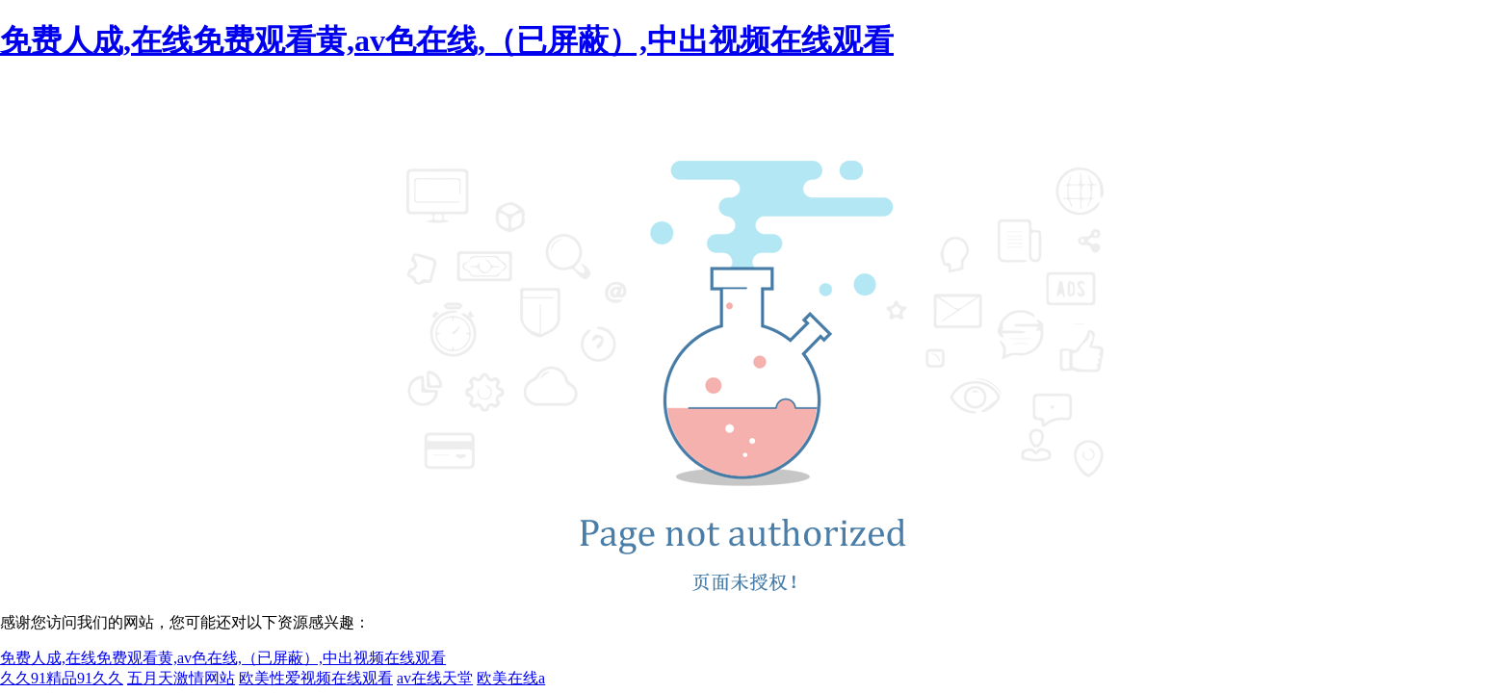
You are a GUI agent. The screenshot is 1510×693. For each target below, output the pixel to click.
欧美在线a (511, 678)
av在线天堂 (435, 678)
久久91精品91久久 (61, 678)
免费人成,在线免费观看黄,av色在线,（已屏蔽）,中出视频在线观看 (447, 40)
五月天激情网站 (181, 678)
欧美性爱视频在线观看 (316, 678)
